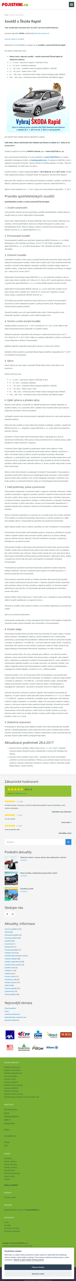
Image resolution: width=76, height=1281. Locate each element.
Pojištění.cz (9, 970)
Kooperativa (9, 1123)
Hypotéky (8, 941)
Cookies (7, 1179)
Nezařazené (9, 947)
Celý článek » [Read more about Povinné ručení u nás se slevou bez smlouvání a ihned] (24, 860)
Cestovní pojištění (11, 929)
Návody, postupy (10, 1167)
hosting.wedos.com (39, 160)
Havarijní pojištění (11, 938)
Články (7, 932)
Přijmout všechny (38, 1267)
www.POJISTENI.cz (52, 157)
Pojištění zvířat (10, 968)
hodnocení (20, 793)
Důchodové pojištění (12, 935)
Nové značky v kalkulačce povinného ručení (38, 873)
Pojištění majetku (11, 959)
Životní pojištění (10, 994)
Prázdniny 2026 (26, 888)
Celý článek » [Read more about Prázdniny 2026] (24, 891)
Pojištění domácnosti (12, 1067)
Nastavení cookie (38, 1274)
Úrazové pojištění (11, 988)
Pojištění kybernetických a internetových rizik (21, 1097)
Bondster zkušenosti (12, 1020)
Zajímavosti (9, 991)
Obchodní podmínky (12, 1173)
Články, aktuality (10, 1164)
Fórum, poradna (10, 1161)
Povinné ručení (10, 976)
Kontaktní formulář (11, 1228)
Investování (9, 944)
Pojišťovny (8, 973)
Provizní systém (10, 1197)
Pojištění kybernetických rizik (15, 956)
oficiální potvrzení (42, 33)
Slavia (6, 1113)
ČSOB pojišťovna (11, 1116)
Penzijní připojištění (11, 950)
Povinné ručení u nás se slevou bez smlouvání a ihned (43, 857)
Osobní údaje (9, 1176)
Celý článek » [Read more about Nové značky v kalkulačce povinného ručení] (24, 876)
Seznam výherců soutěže (14, 39)
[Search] (68, 842)
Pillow (6, 1142)
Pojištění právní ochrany (13, 965)
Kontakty (7, 1225)
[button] (71, 4)
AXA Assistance (11, 1109)
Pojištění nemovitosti (12, 1070)
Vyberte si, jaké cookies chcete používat (29, 1260)
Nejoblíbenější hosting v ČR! (21, 1210)
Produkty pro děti (11, 979)
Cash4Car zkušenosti (12, 1014)
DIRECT (7, 1120)
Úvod (6, 15)
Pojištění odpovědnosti (13, 962)
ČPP (6, 1145)
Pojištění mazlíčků (11, 1091)
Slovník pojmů (9, 1170)
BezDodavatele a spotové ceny (15, 1017)
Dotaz (7, 1011)
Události (8, 985)
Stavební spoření (10, 982)
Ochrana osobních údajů (24, 1246)
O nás (6, 1222)
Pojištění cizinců (10, 953)
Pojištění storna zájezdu (13, 1085)
